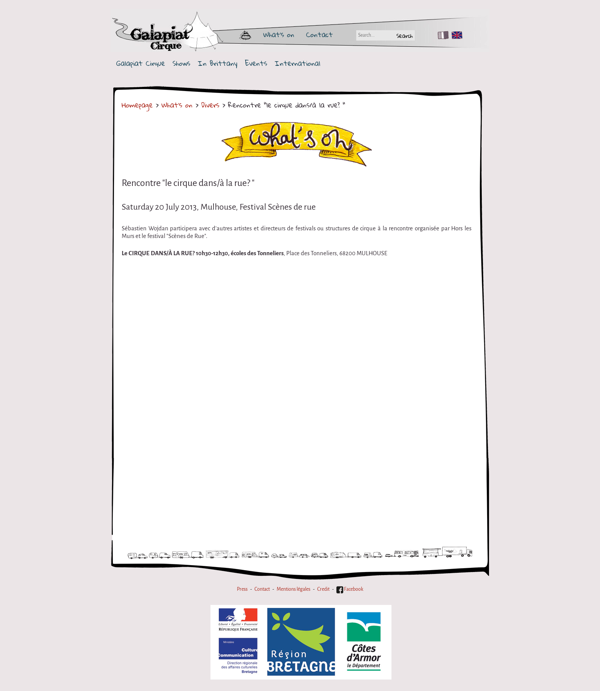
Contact (319, 34)
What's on (278, 34)
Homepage (137, 104)
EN (455, 35)
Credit (323, 589)
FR (441, 35)
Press (242, 589)
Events (256, 63)
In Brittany (217, 63)
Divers (210, 104)
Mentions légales (293, 589)
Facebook (349, 589)
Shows (181, 63)
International (297, 63)
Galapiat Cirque (140, 63)
